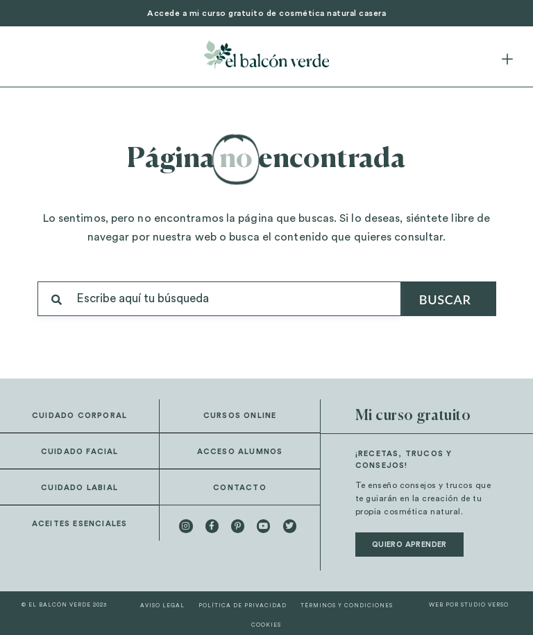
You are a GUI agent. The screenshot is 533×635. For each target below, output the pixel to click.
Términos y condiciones (347, 606)
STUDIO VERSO (485, 605)
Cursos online (240, 415)
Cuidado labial (79, 488)
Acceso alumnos (240, 451)
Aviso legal (162, 606)
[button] (507, 60)
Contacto (239, 488)
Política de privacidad (242, 606)
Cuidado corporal (79, 415)
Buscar (445, 299)
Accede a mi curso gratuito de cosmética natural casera (266, 13)
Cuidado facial (80, 451)
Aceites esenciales (80, 524)
